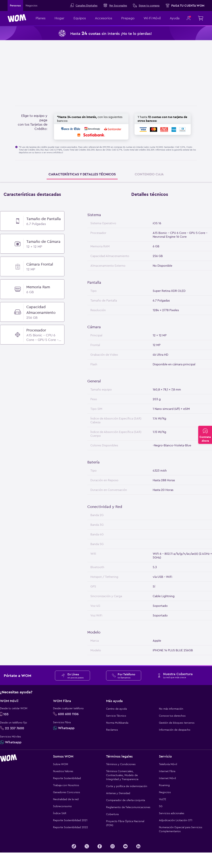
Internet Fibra (167, 771)
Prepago (128, 18)
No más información (171, 708)
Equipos (80, 18)
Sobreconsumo (62, 806)
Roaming (164, 785)
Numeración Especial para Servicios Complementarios (180, 829)
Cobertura (112, 814)
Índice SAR (59, 813)
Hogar (59, 18)
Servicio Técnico (116, 715)
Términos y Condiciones (120, 764)
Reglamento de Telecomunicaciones (128, 807)
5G (160, 806)
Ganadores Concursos (66, 792)
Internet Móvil (167, 778)
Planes (40, 18)
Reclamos (112, 729)
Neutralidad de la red (66, 799)
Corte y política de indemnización (126, 786)
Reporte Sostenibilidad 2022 (70, 827)
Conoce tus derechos (172, 715)
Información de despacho (174, 729)
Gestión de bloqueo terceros (176, 722)
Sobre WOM (60, 764)
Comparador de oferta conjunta (125, 800)
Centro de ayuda (116, 708)
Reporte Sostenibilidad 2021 (70, 820)
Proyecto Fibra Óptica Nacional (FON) (125, 823)
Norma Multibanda (117, 722)
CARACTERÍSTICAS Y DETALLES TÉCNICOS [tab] (82, 174)
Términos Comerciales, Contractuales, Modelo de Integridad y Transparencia (122, 775)
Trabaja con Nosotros (66, 785)
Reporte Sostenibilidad (67, 778)
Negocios (165, 792)
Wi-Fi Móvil (152, 18)
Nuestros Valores (63, 771)
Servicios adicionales (171, 813)
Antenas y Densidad (118, 793)
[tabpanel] (106, 422)
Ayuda (175, 18)
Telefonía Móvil (168, 764)
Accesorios (103, 18)
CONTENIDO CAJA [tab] (149, 174)
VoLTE (162, 799)
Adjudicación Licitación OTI (175, 820)
